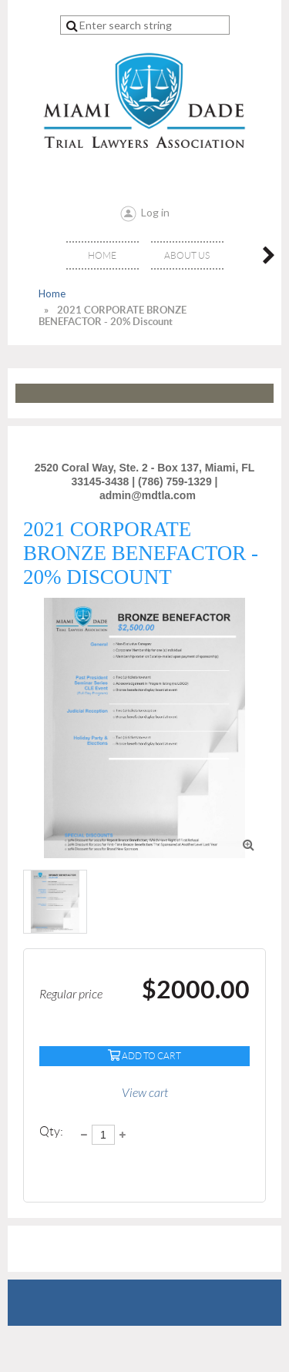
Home (52, 293)
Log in (155, 212)
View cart (145, 1093)
